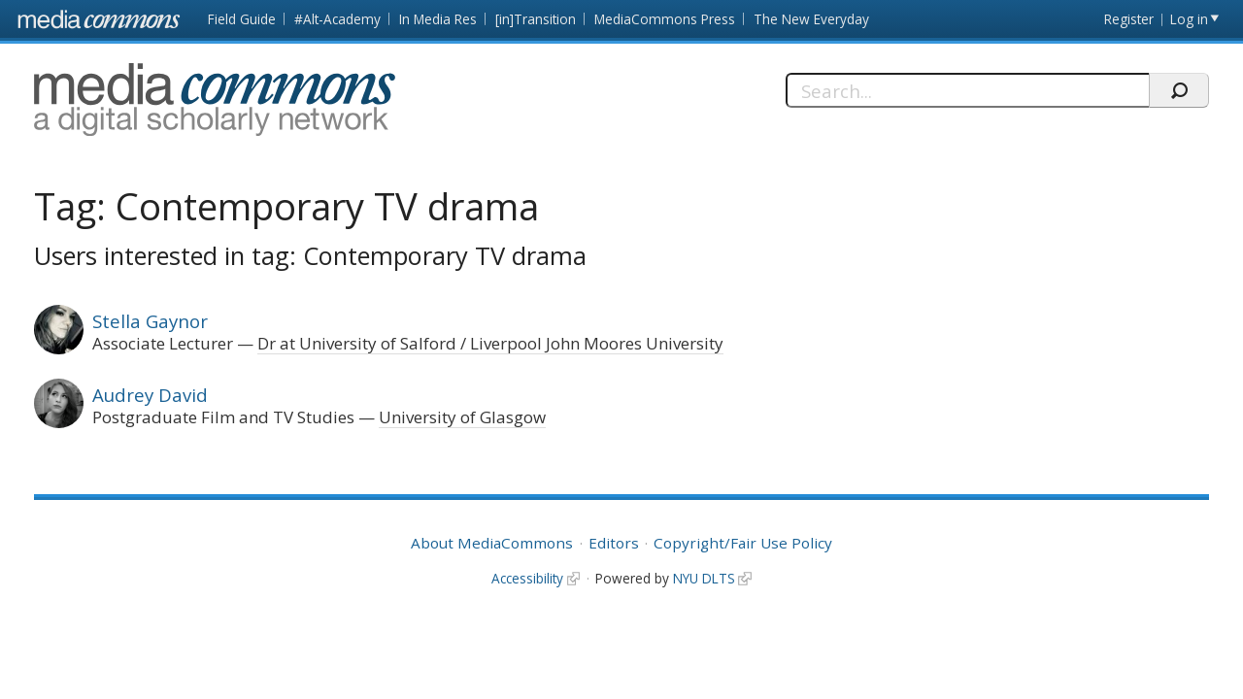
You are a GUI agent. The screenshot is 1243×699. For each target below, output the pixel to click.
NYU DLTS (704, 578)
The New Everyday (811, 19)
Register (1129, 19)
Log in (1189, 19)
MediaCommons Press (664, 19)
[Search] (967, 90)
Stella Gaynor (150, 321)
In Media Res (438, 19)
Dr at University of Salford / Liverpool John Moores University (490, 343)
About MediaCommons (492, 542)
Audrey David (150, 395)
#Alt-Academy (337, 19)
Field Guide (242, 19)
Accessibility (527, 578)
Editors (613, 542)
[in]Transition (535, 19)
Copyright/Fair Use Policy (743, 542)
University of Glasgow (462, 417)
